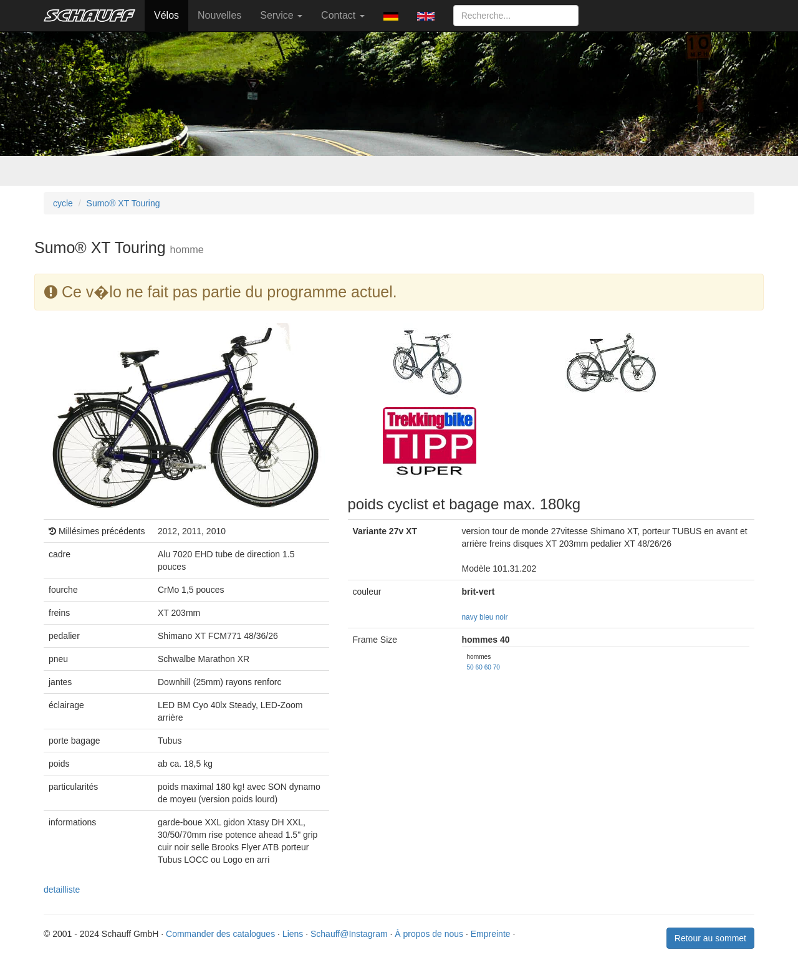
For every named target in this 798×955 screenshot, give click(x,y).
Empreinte (491, 934)
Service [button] (281, 15)
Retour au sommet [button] (710, 938)
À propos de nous (429, 934)
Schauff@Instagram (349, 934)
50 (470, 667)
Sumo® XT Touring (123, 203)
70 (496, 667)
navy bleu (478, 617)
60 (479, 667)
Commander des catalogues (220, 934)
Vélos (166, 15)
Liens (292, 934)
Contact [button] (343, 15)
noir (502, 617)
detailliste (62, 890)
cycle (63, 203)
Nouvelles (219, 15)
